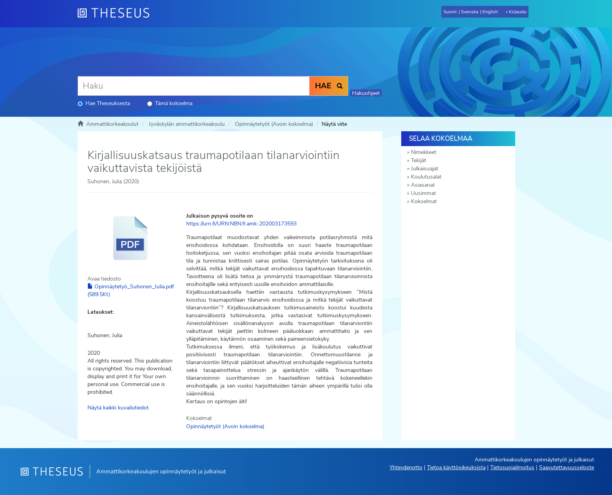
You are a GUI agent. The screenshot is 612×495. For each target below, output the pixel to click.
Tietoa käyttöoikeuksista (456, 467)
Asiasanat (423, 185)
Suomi (450, 12)
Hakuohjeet (366, 93)
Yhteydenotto (406, 467)
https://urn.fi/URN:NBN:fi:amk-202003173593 (241, 223)
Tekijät (418, 160)
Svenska (469, 12)
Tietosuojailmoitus (512, 467)
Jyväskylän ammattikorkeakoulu (187, 124)
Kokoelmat (424, 201)
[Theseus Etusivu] (117, 13)
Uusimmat (423, 193)
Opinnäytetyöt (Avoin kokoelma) (274, 124)
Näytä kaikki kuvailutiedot (118, 407)
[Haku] (194, 86)
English (490, 12)
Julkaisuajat (424, 168)
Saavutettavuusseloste (566, 467)
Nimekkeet (423, 152)
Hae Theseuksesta (104, 103)
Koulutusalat (426, 176)
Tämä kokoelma (169, 103)
